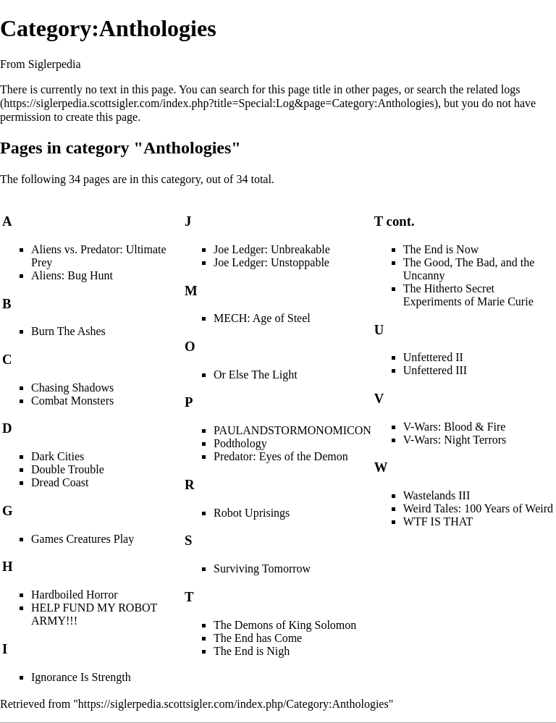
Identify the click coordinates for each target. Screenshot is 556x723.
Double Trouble (67, 469)
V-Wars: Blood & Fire (454, 426)
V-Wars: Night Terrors (454, 440)
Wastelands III (436, 495)
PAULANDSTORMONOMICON (292, 430)
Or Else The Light (256, 374)
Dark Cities (57, 456)
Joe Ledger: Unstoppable (271, 262)
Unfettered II (433, 357)
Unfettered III (435, 370)
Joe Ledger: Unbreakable (272, 249)
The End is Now (441, 249)
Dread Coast (60, 482)
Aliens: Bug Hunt (72, 275)
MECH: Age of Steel (262, 318)
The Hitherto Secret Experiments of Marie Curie (468, 295)
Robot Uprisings (252, 513)
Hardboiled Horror (74, 594)
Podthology (240, 443)
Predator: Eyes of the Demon (281, 456)
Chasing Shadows (72, 387)
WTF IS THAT (438, 521)
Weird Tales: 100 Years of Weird (478, 508)
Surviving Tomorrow (262, 568)
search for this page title (275, 89)
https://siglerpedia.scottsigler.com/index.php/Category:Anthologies (233, 704)
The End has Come (258, 638)
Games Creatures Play (82, 539)
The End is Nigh (252, 651)
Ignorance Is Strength (81, 677)
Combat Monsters (72, 400)
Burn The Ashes (68, 331)
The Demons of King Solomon (285, 625)
